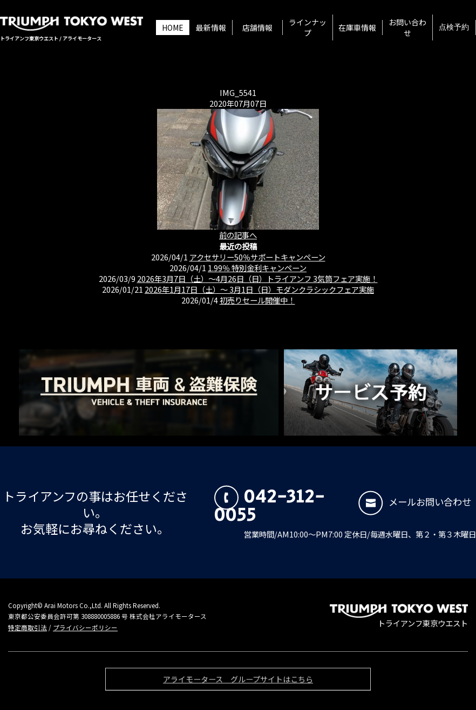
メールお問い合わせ (414, 501)
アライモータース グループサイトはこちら (238, 681)
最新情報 (211, 27)
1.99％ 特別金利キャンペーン (257, 267)
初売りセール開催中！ (257, 300)
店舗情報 (257, 27)
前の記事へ (238, 234)
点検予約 (454, 27)
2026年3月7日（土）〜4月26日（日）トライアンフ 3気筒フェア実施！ (257, 278)
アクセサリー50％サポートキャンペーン (257, 257)
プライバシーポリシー (85, 627)
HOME (172, 27)
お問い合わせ (407, 27)
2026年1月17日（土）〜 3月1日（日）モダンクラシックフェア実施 (259, 289)
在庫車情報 (357, 27)
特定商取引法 (27, 627)
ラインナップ (308, 27)
